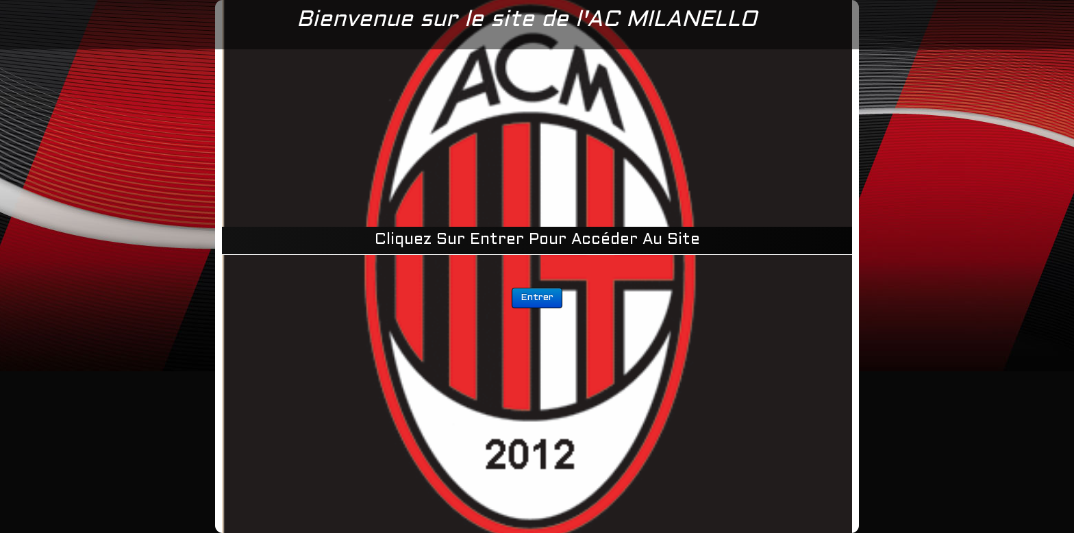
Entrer (537, 297)
